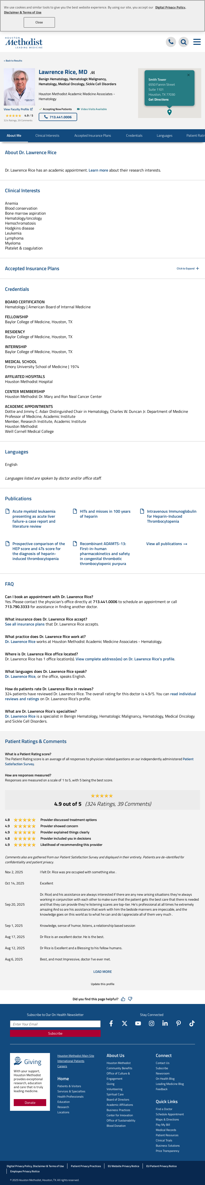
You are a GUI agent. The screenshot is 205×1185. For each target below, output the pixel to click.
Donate (30, 1102)
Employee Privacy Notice (25, 1171)
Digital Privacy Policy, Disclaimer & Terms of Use (35, 1166)
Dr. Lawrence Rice (20, 641)
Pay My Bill (163, 1124)
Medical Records (166, 1129)
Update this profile (102, 984)
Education (63, 1101)
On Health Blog (165, 1078)
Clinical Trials (164, 1140)
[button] (169, 112)
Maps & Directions (167, 1119)
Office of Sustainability (121, 1120)
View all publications (167, 544)
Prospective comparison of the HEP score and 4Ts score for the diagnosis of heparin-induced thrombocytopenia (38, 551)
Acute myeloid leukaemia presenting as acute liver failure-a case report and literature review (33, 519)
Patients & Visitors (69, 1086)
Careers (62, 1066)
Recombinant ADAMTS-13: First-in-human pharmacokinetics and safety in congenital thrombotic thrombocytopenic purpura (105, 553)
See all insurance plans (25, 624)
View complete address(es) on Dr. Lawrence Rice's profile (125, 659)
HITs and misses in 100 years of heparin (105, 514)
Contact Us (163, 1062)
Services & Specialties (71, 1091)
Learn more (98, 170)
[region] (102, 16)
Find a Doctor (164, 1109)
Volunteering (114, 1089)
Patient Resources (167, 1135)
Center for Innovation (120, 1115)
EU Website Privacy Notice (123, 1166)
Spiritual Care (115, 1094)
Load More (102, 971)
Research (63, 1107)
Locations (63, 1112)
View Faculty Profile (18, 109)
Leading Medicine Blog (170, 1083)
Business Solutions (168, 1145)
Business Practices (118, 1110)
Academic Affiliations (120, 1104)
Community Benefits (119, 1068)
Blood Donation (116, 1125)
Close (39, 22)
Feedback (162, 1089)
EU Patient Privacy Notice (161, 1166)
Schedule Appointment (170, 1114)
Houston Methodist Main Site (75, 1055)
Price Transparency (167, 1150)
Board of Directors (118, 1099)
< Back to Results (13, 60)
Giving (110, 1083)
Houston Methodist (119, 1062)
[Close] (189, 75)
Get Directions (159, 99)
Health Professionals (70, 1096)
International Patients (70, 1061)
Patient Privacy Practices (86, 1166)
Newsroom (163, 1073)
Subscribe (55, 1033)
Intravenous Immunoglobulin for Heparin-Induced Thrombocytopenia (172, 516)
